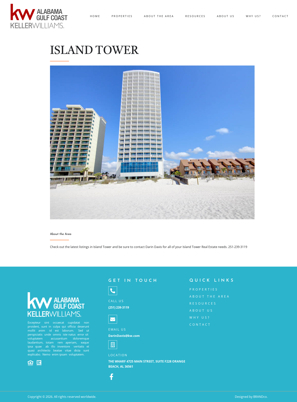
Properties (122, 16)
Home (95, 16)
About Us (225, 16)
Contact (280, 16)
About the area (159, 16)
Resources (195, 16)
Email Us (117, 329)
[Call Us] (112, 290)
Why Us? (253, 16)
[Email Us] (112, 319)
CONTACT (200, 324)
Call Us (116, 301)
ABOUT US (201, 310)
